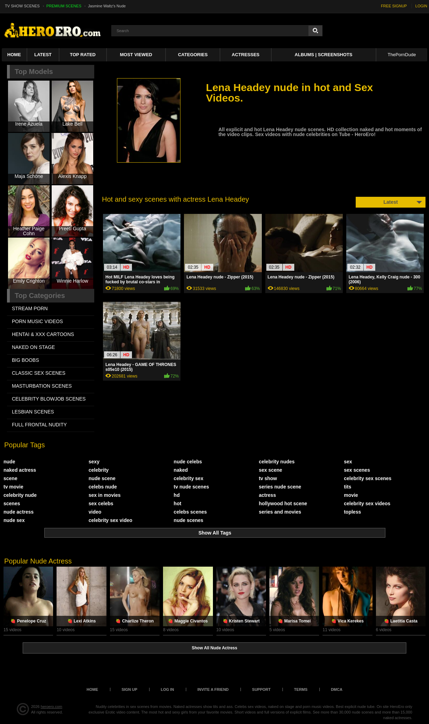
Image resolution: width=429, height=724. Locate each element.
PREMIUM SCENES (63, 6)
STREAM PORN (30, 308)
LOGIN (421, 6)
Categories (193, 54)
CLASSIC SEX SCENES (38, 373)
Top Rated (83, 54)
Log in (167, 689)
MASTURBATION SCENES (42, 386)
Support (261, 689)
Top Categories (40, 295)
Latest (43, 54)
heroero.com (51, 706)
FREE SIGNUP (394, 6)
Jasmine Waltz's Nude (107, 6)
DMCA (336, 689)
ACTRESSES (245, 54)
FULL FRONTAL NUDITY (39, 424)
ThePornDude (401, 54)
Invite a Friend (213, 689)
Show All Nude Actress (214, 647)
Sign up (129, 689)
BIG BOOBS (25, 360)
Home (14, 54)
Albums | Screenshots (323, 54)
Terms (301, 689)
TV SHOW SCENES (22, 6)
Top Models (34, 71)
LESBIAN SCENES (33, 412)
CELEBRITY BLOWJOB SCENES (49, 399)
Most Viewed (136, 54)
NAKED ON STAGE (33, 347)
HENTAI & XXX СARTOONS (43, 334)
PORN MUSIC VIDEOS (37, 321)
